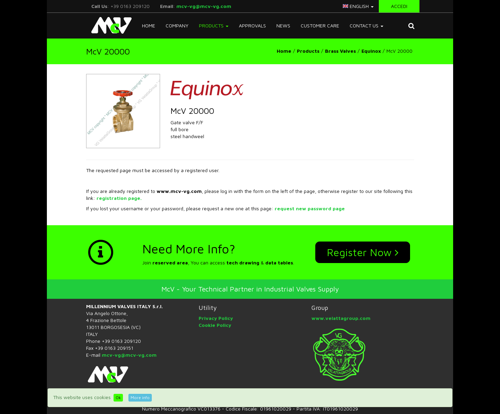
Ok (118, 397)
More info (140, 397)
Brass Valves (340, 51)
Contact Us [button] (366, 25)
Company (177, 25)
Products (308, 51)
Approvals (252, 25)
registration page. (119, 198)
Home (148, 25)
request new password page (310, 208)
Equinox (371, 51)
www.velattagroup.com (340, 318)
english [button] (358, 6)
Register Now (363, 252)
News (283, 25)
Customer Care (320, 25)
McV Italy (109, 25)
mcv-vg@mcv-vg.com (203, 6)
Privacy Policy (216, 318)
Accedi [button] (399, 6)
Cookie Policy (215, 325)
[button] (411, 25)
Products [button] (213, 25)
